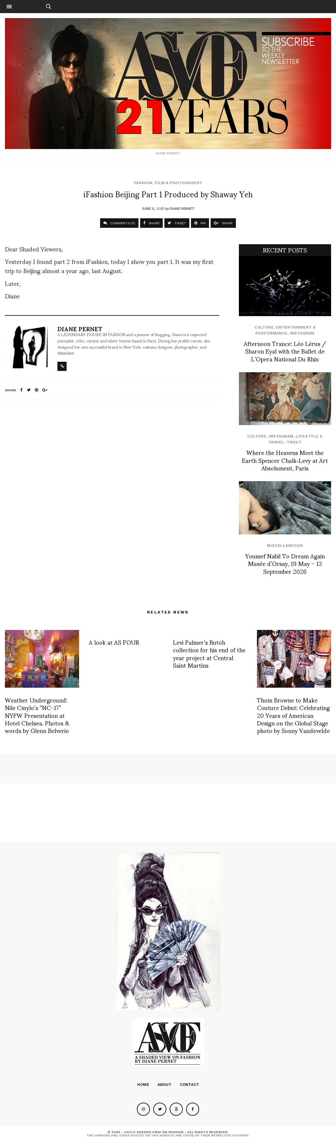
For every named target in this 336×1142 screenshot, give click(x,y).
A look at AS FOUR (114, 642)
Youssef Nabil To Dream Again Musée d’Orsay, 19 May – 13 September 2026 (285, 563)
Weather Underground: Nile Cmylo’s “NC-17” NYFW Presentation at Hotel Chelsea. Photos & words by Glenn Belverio (37, 715)
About (165, 1084)
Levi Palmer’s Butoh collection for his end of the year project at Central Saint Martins (209, 653)
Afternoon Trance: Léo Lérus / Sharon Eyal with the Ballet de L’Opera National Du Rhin (285, 350)
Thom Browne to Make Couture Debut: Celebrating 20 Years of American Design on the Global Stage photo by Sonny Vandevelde (293, 715)
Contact (189, 1084)
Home (143, 1084)
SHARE (151, 223)
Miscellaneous (285, 545)
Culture (264, 327)
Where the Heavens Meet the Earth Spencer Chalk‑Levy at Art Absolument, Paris (285, 459)
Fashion (143, 183)
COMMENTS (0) (119, 223)
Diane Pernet (182, 208)
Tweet (294, 442)
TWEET (177, 223)
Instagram (302, 333)
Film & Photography (178, 183)
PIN (200, 223)
